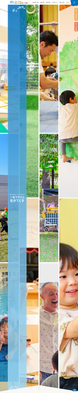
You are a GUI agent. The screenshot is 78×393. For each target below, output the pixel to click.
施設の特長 (48, 2)
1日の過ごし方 (55, 2)
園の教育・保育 (36, 2)
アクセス (67, 2)
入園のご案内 (61, 2)
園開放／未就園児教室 (76, 13)
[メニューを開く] (74, 3)
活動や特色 (42, 2)
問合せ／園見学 (76, 26)
